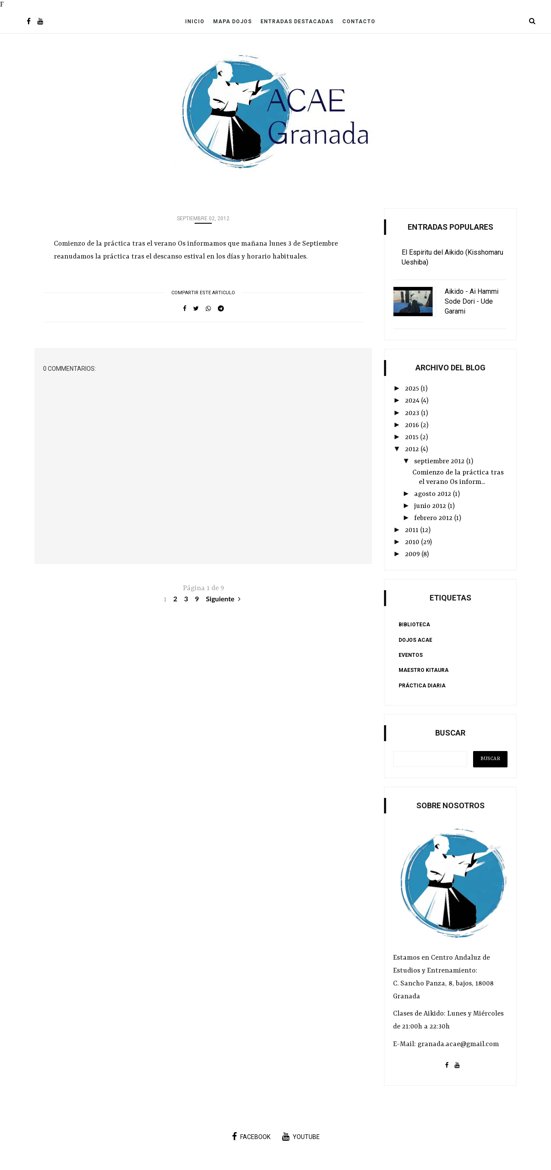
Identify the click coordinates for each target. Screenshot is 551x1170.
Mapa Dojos (232, 21)
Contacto (358, 21)
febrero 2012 (434, 518)
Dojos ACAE (415, 640)
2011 (412, 530)
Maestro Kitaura (424, 670)
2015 (412, 437)
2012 (413, 449)
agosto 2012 (433, 494)
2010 (413, 542)
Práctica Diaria (422, 686)
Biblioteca (414, 625)
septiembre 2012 (440, 461)
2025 (413, 389)
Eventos (411, 655)
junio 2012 (431, 506)
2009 (413, 554)
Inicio (194, 21)
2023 (413, 413)
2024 (413, 401)
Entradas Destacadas (297, 21)
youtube (301, 1136)
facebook (251, 1136)
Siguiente (223, 598)
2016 (413, 425)
